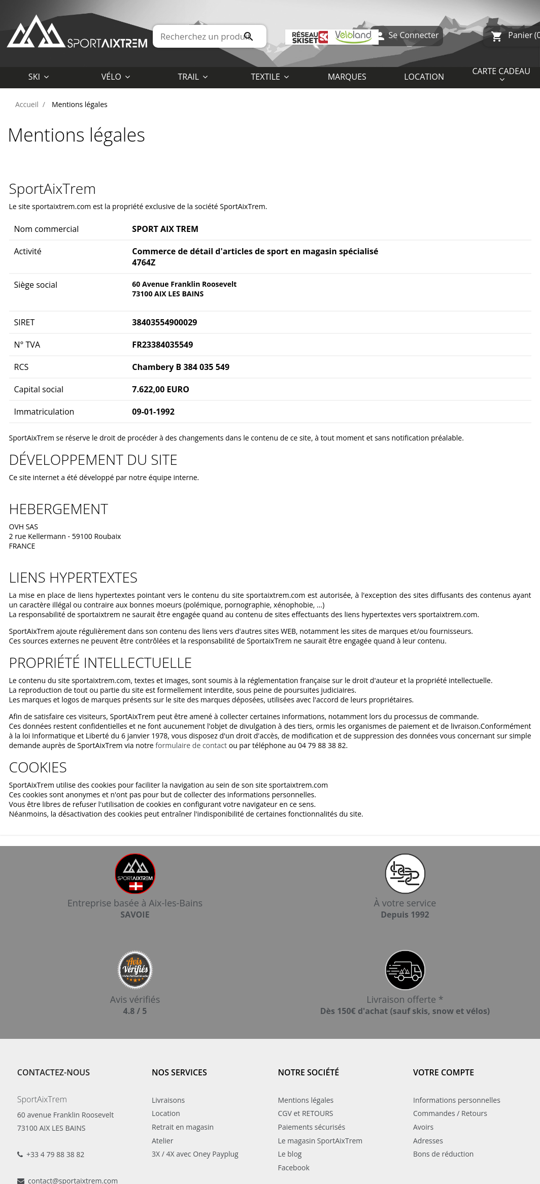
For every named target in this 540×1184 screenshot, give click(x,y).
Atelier (162, 1140)
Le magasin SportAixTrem (320, 1140)
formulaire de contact (191, 745)
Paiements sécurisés (312, 1127)
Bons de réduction (443, 1154)
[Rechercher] (209, 36)
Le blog (290, 1154)
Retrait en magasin (183, 1127)
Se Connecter (406, 36)
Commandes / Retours (450, 1113)
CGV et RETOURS (305, 1113)
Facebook (294, 1167)
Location (166, 1113)
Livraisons (168, 1100)
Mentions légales (306, 1100)
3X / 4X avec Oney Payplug (195, 1154)
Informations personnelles (456, 1100)
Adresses (428, 1140)
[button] (270, 76)
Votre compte (443, 1072)
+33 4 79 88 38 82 (55, 1154)
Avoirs (423, 1127)
